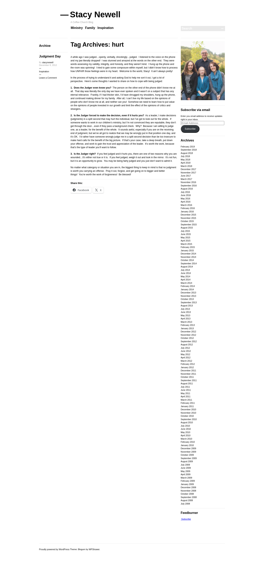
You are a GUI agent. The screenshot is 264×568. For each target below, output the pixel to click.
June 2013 (186, 312)
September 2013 (189, 302)
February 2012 (188, 364)
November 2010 (188, 413)
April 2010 (186, 435)
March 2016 (186, 205)
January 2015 (187, 250)
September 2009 (189, 458)
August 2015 (187, 227)
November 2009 (188, 452)
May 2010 (185, 432)
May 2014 (185, 276)
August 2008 (187, 500)
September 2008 (189, 497)
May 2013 (185, 315)
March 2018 (186, 166)
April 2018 (186, 163)
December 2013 (188, 292)
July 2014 (185, 270)
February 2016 (188, 208)
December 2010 (188, 409)
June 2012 (186, 351)
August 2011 (187, 383)
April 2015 (186, 240)
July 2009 (185, 465)
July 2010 (185, 426)
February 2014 (188, 286)
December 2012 (188, 331)
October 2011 (187, 377)
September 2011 (189, 380)
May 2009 (185, 471)
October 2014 (187, 260)
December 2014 (188, 253)
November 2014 (188, 257)
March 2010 (186, 439)
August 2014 (187, 266)
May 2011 (185, 393)
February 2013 (188, 325)
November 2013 (188, 296)
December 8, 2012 (48, 65)
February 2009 (188, 481)
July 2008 (185, 503)
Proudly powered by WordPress (54, 549)
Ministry (77, 28)
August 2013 (187, 305)
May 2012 (185, 354)
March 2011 (186, 400)
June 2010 (186, 429)
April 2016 (186, 201)
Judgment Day (50, 56)
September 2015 (189, 224)
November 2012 (188, 335)
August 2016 (187, 188)
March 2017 (186, 179)
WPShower (94, 549)
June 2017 (186, 176)
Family (90, 28)
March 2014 (186, 283)
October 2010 (187, 416)
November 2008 (188, 490)
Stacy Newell (96, 14)
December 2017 (188, 169)
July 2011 (185, 387)
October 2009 (187, 455)
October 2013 (187, 299)
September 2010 (189, 419)
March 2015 (186, 244)
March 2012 (186, 361)
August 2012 (187, 344)
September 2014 (189, 263)
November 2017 (188, 172)
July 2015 (185, 231)
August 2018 (187, 153)
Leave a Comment (48, 78)
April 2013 (186, 318)
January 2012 (187, 367)
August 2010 (187, 422)
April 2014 (186, 279)
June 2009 (186, 468)
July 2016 (185, 192)
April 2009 (186, 474)
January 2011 (187, 406)
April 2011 (186, 396)
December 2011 (188, 370)
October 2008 (187, 494)
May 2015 (185, 237)
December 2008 (188, 487)
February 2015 (188, 247)
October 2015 (187, 221)
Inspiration (106, 28)
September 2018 (189, 150)
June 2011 (186, 390)
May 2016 (185, 198)
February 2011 (188, 403)
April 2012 (186, 357)
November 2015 (188, 218)
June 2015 (186, 234)
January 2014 (187, 289)
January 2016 (187, 211)
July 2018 (185, 156)
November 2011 (188, 374)
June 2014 (186, 273)
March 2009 (186, 478)
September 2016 (189, 185)
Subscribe (190, 128)
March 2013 (186, 322)
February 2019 (188, 146)
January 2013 (187, 328)
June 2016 (186, 195)
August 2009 (187, 461)
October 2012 (187, 338)
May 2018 (185, 159)
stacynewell (47, 62)
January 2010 (187, 445)
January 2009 (187, 484)
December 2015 (188, 214)
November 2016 (188, 182)
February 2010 (188, 442)
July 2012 (185, 348)
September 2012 (189, 341)
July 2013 (185, 309)
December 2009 (188, 448)
